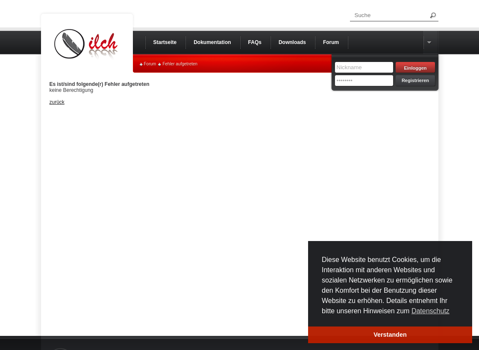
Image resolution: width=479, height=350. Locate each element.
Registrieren (415, 80)
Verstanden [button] (390, 334)
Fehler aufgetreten (179, 64)
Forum (150, 64)
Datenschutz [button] (430, 311)
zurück (57, 102)
